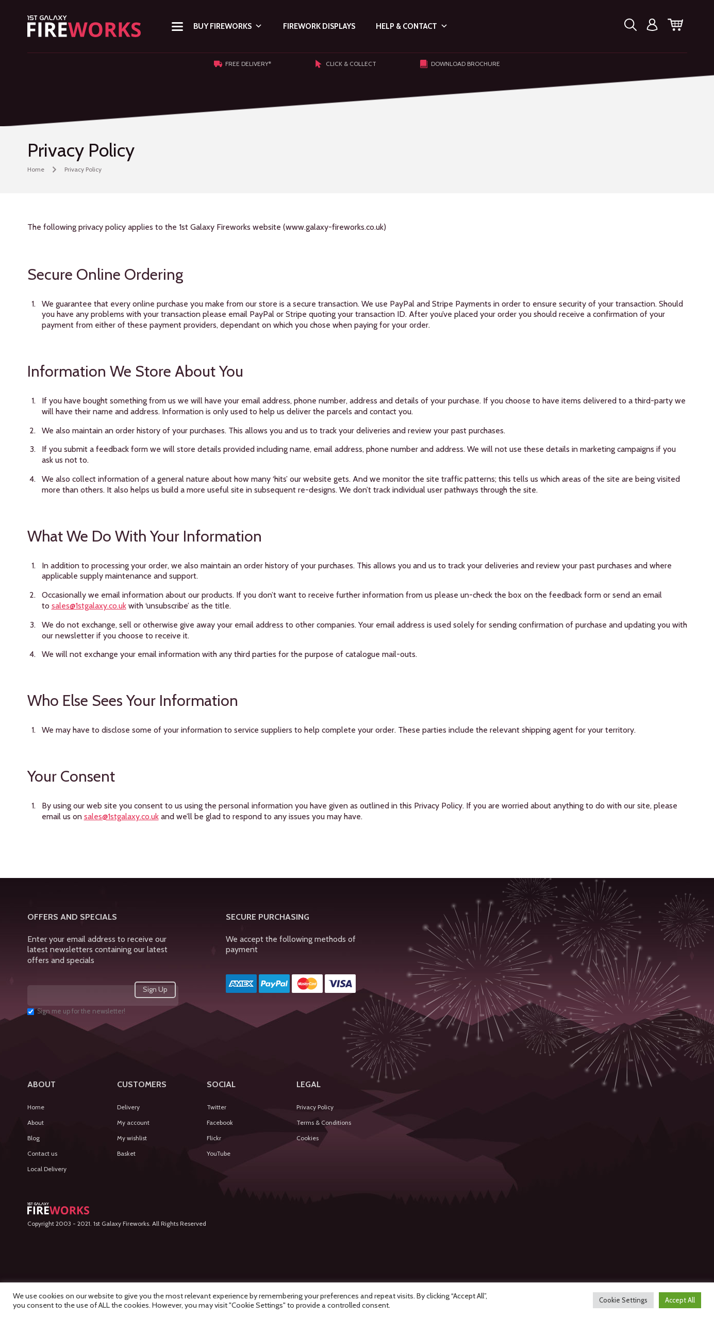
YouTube (218, 1153)
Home (35, 169)
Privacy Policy (315, 1107)
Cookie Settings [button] (623, 1300)
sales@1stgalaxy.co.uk (89, 606)
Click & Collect (345, 64)
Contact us (42, 1153)
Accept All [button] (680, 1300)
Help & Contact (412, 26)
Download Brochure (460, 64)
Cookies (307, 1138)
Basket (126, 1153)
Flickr (214, 1138)
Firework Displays (319, 26)
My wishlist (132, 1138)
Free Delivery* (242, 64)
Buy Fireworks (227, 26)
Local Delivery (47, 1169)
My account (133, 1122)
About (35, 1122)
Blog (33, 1138)
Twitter (216, 1107)
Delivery (128, 1107)
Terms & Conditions (323, 1122)
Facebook (220, 1122)
